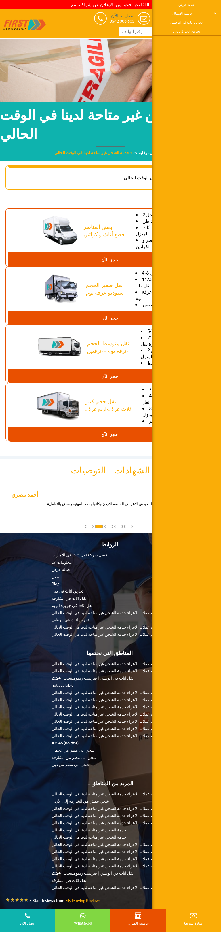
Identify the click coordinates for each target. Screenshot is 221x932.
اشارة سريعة (193, 919)
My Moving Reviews (82, 900)
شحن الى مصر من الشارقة (74, 757)
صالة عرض (186, 4)
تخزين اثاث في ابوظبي (186, 22)
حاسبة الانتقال (182, 13)
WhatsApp (82, 919)
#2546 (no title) (65, 743)
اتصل (56, 576)
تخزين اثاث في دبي (186, 31)
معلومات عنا (62, 562)
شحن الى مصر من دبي (71, 764)
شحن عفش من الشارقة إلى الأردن (80, 801)
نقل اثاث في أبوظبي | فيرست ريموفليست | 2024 (93, 678)
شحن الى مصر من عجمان (73, 750)
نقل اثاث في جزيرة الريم (72, 605)
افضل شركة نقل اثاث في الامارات (80, 555)
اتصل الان (27, 919)
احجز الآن (110, 260)
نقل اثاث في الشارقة (69, 598)
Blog (55, 583)
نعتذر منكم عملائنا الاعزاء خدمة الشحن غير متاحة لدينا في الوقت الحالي (110, 612)
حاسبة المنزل (138, 919)
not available (62, 685)
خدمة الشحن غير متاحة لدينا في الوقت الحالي (89, 830)
